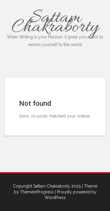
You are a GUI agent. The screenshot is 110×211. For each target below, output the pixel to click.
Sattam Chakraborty (55, 26)
